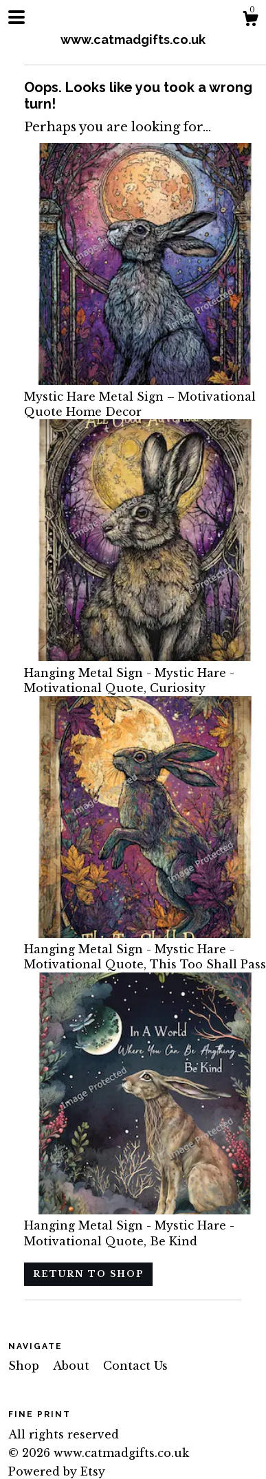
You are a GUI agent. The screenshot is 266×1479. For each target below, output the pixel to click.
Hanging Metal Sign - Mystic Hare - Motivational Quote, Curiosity (145, 672)
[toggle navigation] (16, 17)
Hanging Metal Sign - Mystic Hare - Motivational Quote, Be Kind (145, 1225)
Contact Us (135, 1365)
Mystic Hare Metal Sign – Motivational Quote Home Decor (145, 396)
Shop (25, 1365)
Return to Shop (88, 1274)
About (73, 1365)
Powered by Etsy (56, 1471)
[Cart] (250, 20)
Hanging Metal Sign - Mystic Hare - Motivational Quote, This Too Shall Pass (145, 949)
